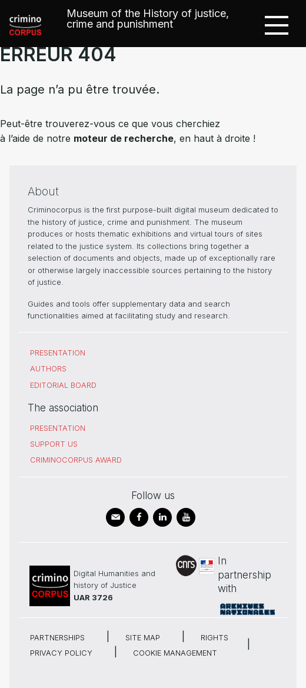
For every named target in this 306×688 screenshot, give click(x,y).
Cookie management (175, 653)
